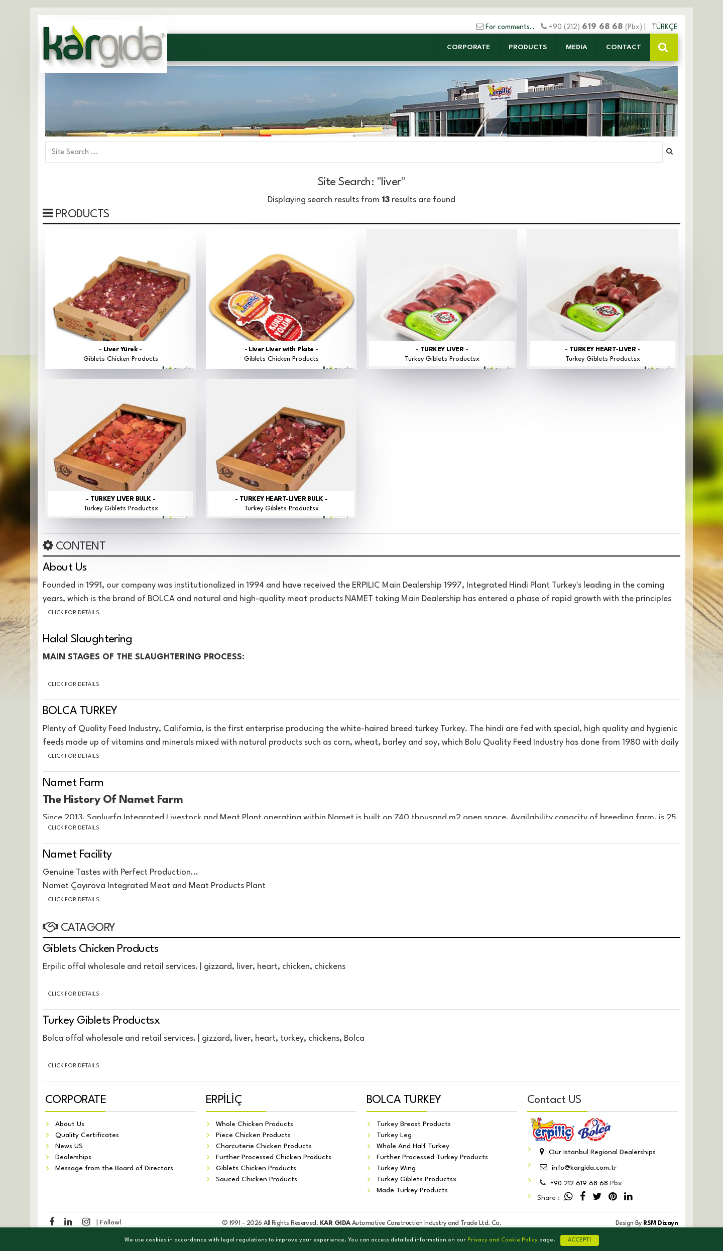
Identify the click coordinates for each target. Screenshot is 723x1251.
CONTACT (623, 47)
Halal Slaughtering (87, 639)
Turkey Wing (396, 1168)
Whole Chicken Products (254, 1124)
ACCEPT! (579, 1240)
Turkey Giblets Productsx (101, 1020)
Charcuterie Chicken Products (264, 1146)
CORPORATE (468, 47)
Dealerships (73, 1157)
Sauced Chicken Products (256, 1179)
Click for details (73, 613)
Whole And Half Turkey (413, 1146)
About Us (65, 567)
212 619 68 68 (579, 1183)
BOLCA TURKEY (80, 711)
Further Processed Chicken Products (273, 1157)
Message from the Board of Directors (114, 1168)
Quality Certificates (87, 1135)
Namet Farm (73, 782)
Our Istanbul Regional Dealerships (596, 1152)
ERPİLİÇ (224, 1099)
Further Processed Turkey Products (432, 1157)
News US (69, 1146)
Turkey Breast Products (414, 1124)
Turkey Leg (394, 1135)
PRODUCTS (528, 47)
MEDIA (576, 47)
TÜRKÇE (665, 27)
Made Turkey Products (412, 1190)
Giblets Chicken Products (100, 948)
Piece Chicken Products (253, 1135)
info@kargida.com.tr (577, 1167)
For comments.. (510, 27)
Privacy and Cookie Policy (502, 1240)
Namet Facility (77, 854)
